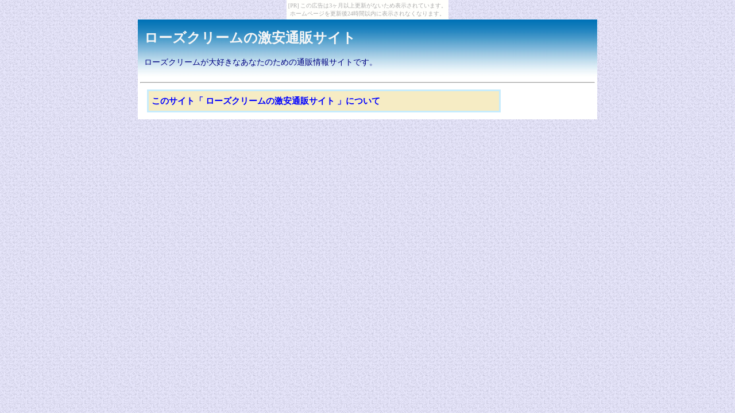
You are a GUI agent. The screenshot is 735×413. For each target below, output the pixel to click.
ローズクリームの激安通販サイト (250, 37)
